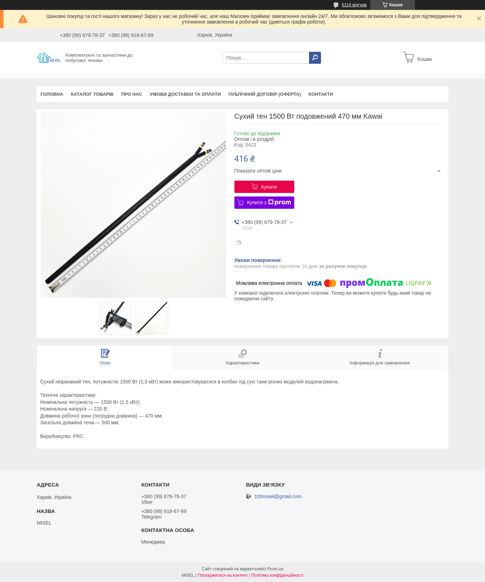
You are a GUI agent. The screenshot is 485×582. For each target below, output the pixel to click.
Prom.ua (275, 569)
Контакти (321, 94)
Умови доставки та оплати (185, 94)
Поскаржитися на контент (223, 575)
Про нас (131, 94)
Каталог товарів (92, 94)
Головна (51, 94)
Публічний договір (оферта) (264, 94)
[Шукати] (315, 58)
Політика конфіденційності (277, 575)
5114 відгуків (354, 4)
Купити (269, 187)
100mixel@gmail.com (278, 496)
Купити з (269, 202)
